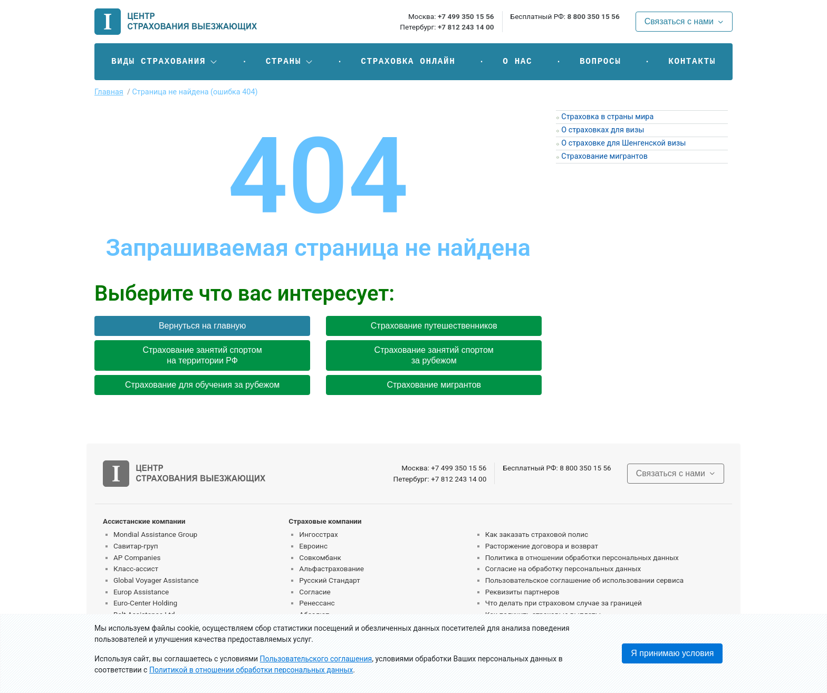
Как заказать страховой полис (536, 534)
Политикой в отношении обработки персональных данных (251, 670)
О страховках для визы (602, 130)
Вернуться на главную (202, 325)
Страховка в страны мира (607, 116)
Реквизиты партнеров (522, 592)
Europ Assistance (141, 592)
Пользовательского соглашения (316, 658)
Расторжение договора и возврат (541, 546)
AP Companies (136, 557)
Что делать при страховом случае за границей (563, 603)
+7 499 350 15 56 (466, 16)
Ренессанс (316, 603)
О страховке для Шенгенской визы (623, 143)
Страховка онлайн (408, 61)
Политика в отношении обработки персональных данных (582, 557)
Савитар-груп (135, 546)
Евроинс (313, 546)
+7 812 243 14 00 (466, 27)
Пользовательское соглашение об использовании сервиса (584, 580)
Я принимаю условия (672, 653)
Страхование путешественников (434, 325)
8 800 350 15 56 (593, 16)
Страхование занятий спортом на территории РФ (202, 355)
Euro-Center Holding (145, 603)
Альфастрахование (331, 568)
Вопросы (600, 61)
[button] (165, 62)
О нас (517, 61)
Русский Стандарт (329, 580)
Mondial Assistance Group (155, 534)
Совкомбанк (320, 557)
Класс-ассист (135, 568)
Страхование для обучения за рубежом (202, 384)
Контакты (692, 61)
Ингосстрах (318, 534)
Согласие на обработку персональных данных (563, 568)
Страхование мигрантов (434, 384)
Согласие (314, 592)
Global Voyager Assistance (155, 580)
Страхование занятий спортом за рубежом (434, 355)
